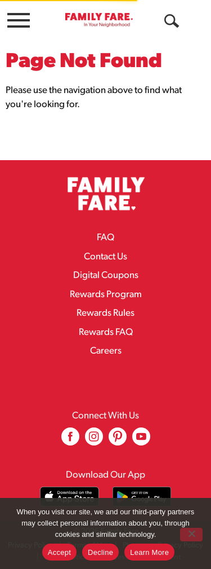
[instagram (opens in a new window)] (94, 441)
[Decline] (191, 534)
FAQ (105, 237)
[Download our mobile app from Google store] (142, 496)
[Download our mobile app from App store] (69, 496)
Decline (100, 552)
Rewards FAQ (106, 332)
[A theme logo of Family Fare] (99, 19)
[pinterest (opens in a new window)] (118, 441)
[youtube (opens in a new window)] (141, 441)
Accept (59, 552)
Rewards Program (106, 294)
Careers (106, 351)
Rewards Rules (105, 313)
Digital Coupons (105, 275)
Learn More (149, 552)
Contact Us (105, 257)
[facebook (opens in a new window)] (70, 441)
